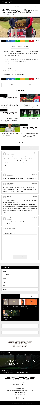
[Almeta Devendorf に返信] (33, 183)
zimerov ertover (10, 152)
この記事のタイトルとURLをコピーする (20, 46)
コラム (22, 110)
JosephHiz (9, 196)
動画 (4, 285)
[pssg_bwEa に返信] (33, 217)
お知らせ (8, 14)
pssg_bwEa (9, 217)
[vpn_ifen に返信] (33, 174)
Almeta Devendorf (10, 183)
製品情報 (5, 289)
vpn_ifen (8, 174)
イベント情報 (3, 95)
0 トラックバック (29, 147)
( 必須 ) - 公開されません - (10, 233)
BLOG (12, 14)
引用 (36, 152)
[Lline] (17, 41)
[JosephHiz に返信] (33, 196)
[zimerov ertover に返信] (33, 152)
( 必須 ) (9, 228)
